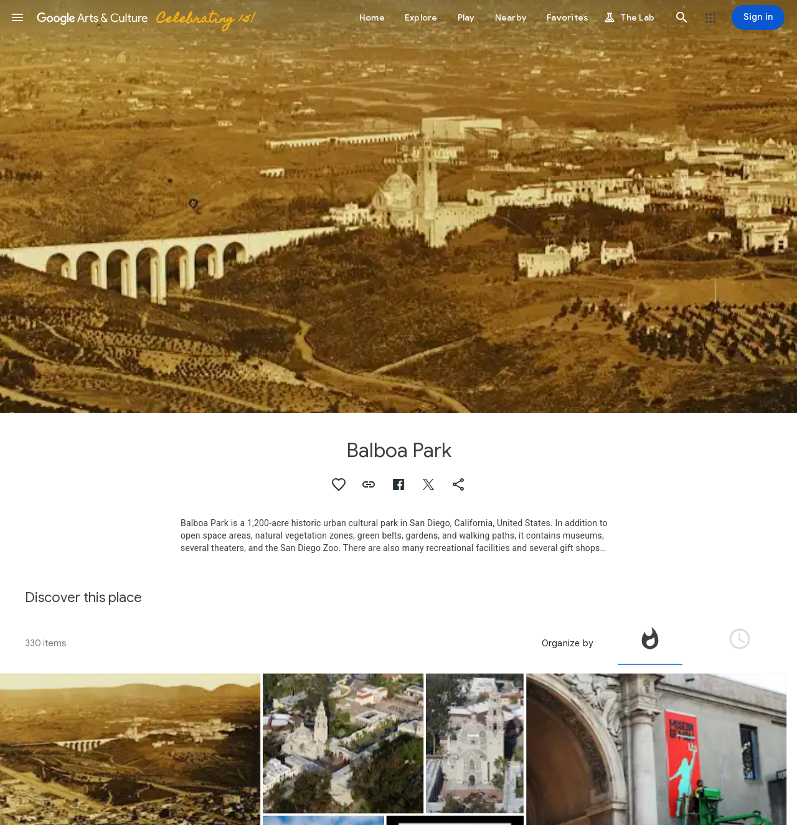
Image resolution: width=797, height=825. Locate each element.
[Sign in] (758, 17)
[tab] (650, 643)
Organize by (567, 643)
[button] (17, 17)
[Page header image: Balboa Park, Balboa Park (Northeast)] (398, 206)
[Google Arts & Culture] (145, 17)
